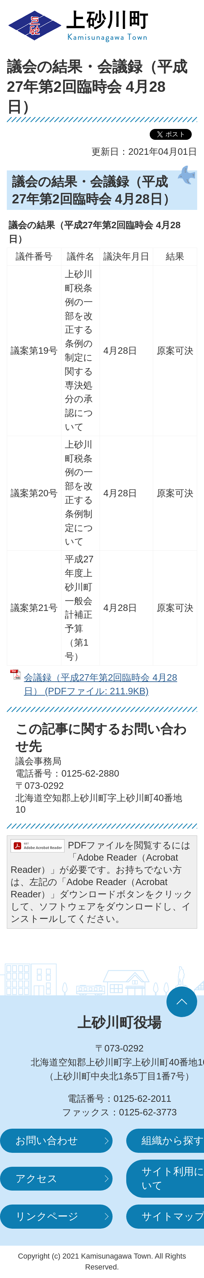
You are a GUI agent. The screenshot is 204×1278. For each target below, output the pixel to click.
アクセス (36, 1178)
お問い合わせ (46, 1140)
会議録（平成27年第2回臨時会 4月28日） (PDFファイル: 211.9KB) (100, 684)
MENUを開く (176, 25)
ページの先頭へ (181, 1001)
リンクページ (46, 1216)
